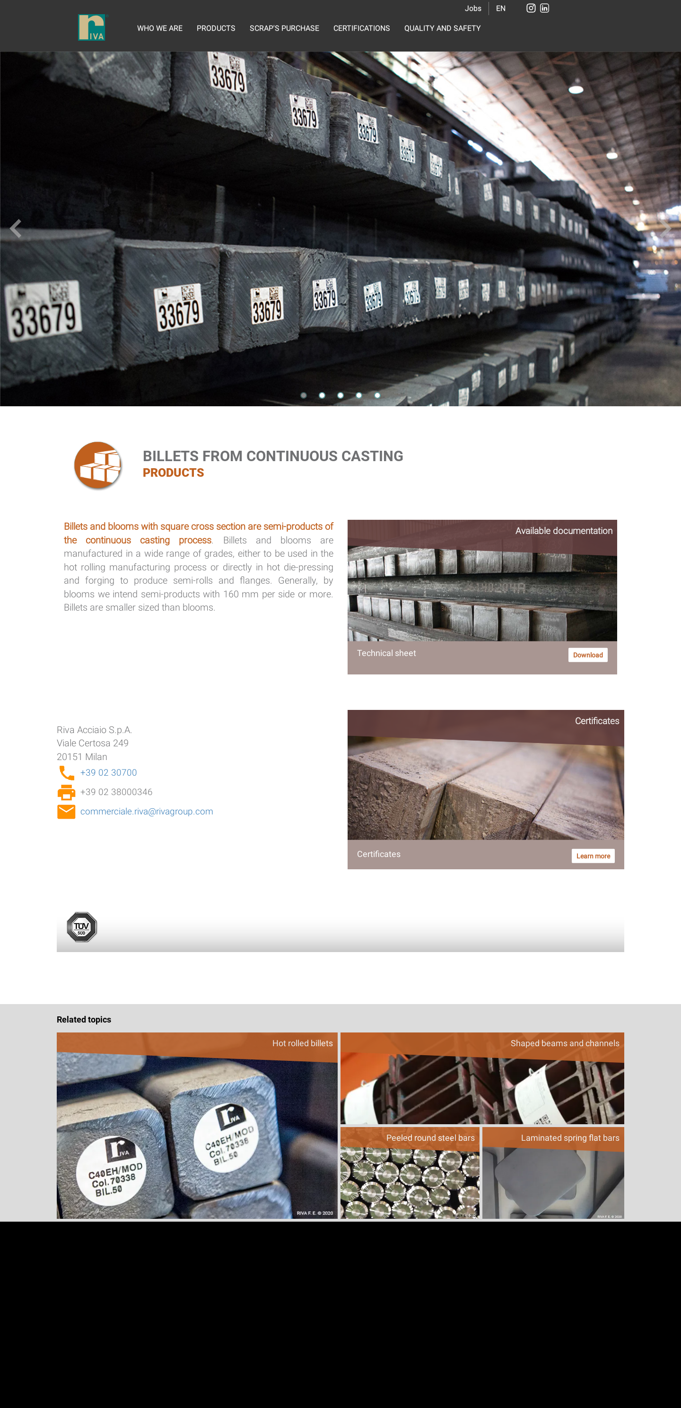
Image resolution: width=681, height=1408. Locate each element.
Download (588, 655)
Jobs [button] (473, 8)
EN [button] (501, 8)
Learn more (593, 856)
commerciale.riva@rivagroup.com (146, 811)
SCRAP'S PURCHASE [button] (284, 28)
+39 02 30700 (108, 772)
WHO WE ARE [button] (160, 28)
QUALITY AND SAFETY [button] (442, 28)
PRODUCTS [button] (216, 28)
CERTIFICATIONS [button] (361, 28)
